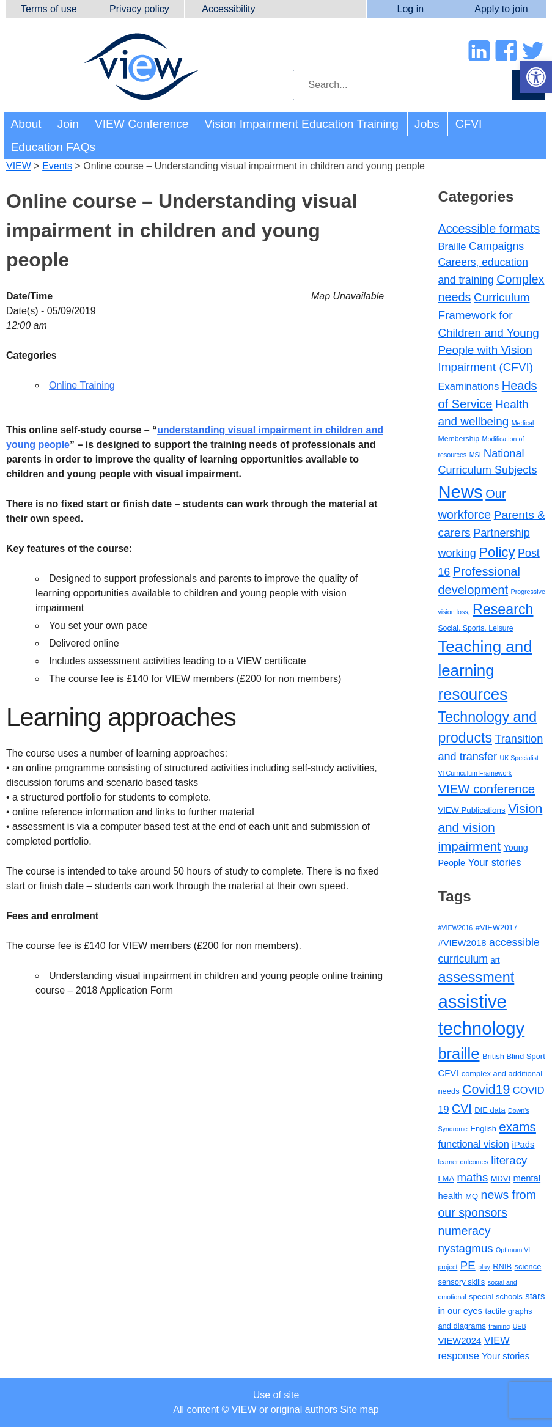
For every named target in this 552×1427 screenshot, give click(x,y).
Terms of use (49, 9)
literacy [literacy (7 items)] (509, 1160)
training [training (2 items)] (499, 1326)
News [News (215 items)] (460, 492)
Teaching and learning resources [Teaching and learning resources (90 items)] (485, 670)
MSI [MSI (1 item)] (475, 454)
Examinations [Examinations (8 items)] (468, 386)
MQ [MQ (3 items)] (471, 1196)
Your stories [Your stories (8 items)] (494, 862)
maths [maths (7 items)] (472, 1177)
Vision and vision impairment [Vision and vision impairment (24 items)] (490, 827)
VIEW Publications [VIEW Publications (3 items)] (471, 810)
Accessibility (228, 9)
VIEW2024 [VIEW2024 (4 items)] (459, 1341)
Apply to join (501, 9)
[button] (536, 77)
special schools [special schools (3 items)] (496, 1296)
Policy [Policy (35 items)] (497, 552)
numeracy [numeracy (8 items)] (464, 1231)
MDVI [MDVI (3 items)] (500, 1178)
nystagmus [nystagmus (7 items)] (465, 1248)
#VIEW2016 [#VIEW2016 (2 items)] (455, 927)
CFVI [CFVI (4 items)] (448, 1073)
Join (68, 123)
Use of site (276, 1395)
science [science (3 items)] (528, 1266)
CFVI (468, 123)
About (26, 123)
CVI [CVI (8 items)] (462, 1108)
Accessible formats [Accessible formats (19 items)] (489, 228)
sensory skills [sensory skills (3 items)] (461, 1281)
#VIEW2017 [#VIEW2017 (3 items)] (497, 927)
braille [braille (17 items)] (458, 1053)
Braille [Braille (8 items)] (452, 246)
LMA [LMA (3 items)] (446, 1178)
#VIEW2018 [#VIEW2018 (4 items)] (462, 943)
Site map (359, 1409)
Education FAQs (53, 147)
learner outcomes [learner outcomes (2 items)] (463, 1161)
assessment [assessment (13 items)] (476, 977)
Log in (410, 9)
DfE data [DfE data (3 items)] (489, 1110)
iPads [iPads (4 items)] (523, 1145)
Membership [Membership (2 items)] (458, 439)
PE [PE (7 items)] (468, 1265)
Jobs (427, 123)
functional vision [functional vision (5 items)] (473, 1144)
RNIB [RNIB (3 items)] (502, 1266)
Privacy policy (139, 9)
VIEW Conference (142, 123)
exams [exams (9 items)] (517, 1127)
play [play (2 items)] (484, 1267)
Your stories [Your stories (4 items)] (505, 1356)
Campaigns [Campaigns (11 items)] (496, 246)
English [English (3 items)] (483, 1128)
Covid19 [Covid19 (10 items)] (486, 1089)
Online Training (82, 385)
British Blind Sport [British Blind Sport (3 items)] (513, 1056)
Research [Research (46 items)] (503, 609)
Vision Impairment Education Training (302, 123)
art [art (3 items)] (495, 959)
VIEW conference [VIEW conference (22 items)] (486, 789)
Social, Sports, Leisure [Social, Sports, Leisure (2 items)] (475, 628)
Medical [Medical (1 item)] (523, 423)
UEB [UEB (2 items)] (519, 1326)
